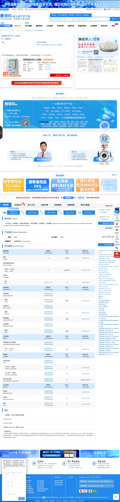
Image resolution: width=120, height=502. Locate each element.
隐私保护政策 (58, 481)
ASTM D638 (85, 301)
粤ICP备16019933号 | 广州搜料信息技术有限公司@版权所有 (91, 497)
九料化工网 (81, 501)
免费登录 (68, 198)
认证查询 (49, 26)
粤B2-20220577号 (64, 497)
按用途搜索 (40, 487)
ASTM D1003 (86, 398)
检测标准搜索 (41, 491)
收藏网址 (116, 9)
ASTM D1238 (86, 270)
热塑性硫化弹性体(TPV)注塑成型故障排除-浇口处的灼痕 (109, 329)
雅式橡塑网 (52, 501)
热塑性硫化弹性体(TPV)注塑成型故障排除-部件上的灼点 (109, 333)
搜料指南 (27, 477)
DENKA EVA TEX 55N (105, 254)
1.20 (48, 258)
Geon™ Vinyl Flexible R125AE (108, 284)
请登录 (14, 9)
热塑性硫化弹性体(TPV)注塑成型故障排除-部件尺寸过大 (109, 353)
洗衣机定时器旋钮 (104, 300)
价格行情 (60, 26)
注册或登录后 (48, 294)
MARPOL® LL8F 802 (105, 292)
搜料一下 (115, 19)
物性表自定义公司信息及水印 (13, 212)
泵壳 (100, 298)
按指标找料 (82, 26)
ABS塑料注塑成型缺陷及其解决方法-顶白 (109, 325)
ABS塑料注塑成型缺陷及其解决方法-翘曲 (109, 321)
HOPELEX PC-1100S (32, 59)
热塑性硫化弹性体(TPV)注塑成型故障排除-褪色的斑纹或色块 (109, 337)
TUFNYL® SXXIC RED (105, 274)
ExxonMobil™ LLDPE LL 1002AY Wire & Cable (109, 267)
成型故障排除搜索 (42, 489)
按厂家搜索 (40, 485)
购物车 (89, 9)
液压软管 (101, 308)
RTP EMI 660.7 (103, 270)
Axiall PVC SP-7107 (105, 288)
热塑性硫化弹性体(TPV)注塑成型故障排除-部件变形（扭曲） (109, 341)
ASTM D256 (85, 349)
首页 (13, 30)
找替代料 (71, 26)
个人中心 (97, 9)
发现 (113, 26)
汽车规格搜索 (28, 489)
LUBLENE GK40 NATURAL (107, 262)
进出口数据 (85, 205)
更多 (114, 175)
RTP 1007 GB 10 (104, 272)
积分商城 (28, 26)
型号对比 (104, 26)
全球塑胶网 (65, 501)
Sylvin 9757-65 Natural (106, 278)
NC (5, 44)
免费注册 (20, 9)
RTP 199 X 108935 (104, 294)
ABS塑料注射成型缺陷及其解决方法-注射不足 (109, 317)
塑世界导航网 (73, 501)
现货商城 (6, 26)
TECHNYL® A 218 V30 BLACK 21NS (108, 251)
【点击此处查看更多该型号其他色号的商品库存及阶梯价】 (36, 83)
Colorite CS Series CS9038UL (108, 256)
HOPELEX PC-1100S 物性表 (33, 30)
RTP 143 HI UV (103, 286)
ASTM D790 (85, 319)
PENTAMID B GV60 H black (107, 260)
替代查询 (27, 485)
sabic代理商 (44, 501)
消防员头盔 (102, 304)
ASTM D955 (85, 282)
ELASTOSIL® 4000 (104, 258)
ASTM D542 (85, 392)
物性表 (18, 30)
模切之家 (58, 501)
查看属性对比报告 (109, 223)
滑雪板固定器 (103, 314)
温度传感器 (102, 312)
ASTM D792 (85, 258)
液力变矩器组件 (103, 306)
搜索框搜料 (28, 481)
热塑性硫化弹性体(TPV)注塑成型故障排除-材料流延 (109, 349)
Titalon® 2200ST (104, 264)
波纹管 (101, 296)
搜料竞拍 (39, 26)
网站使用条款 (58, 483)
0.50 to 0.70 (48, 282)
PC (23, 30)
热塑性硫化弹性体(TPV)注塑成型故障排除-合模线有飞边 (109, 345)
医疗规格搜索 (28, 491)
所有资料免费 (48, 296)
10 (48, 270)
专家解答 (108, 9)
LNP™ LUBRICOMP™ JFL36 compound (107, 281)
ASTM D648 (85, 368)
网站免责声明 (58, 485)
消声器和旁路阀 (103, 302)
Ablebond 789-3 (104, 276)
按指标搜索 (28, 487)
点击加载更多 (109, 245)
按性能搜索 (40, 483)
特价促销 (18, 26)
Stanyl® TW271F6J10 (105, 290)
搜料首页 (4, 9)
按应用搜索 (40, 481)
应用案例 (93, 26)
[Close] (117, 197)
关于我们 (71, 477)
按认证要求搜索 (29, 493)
